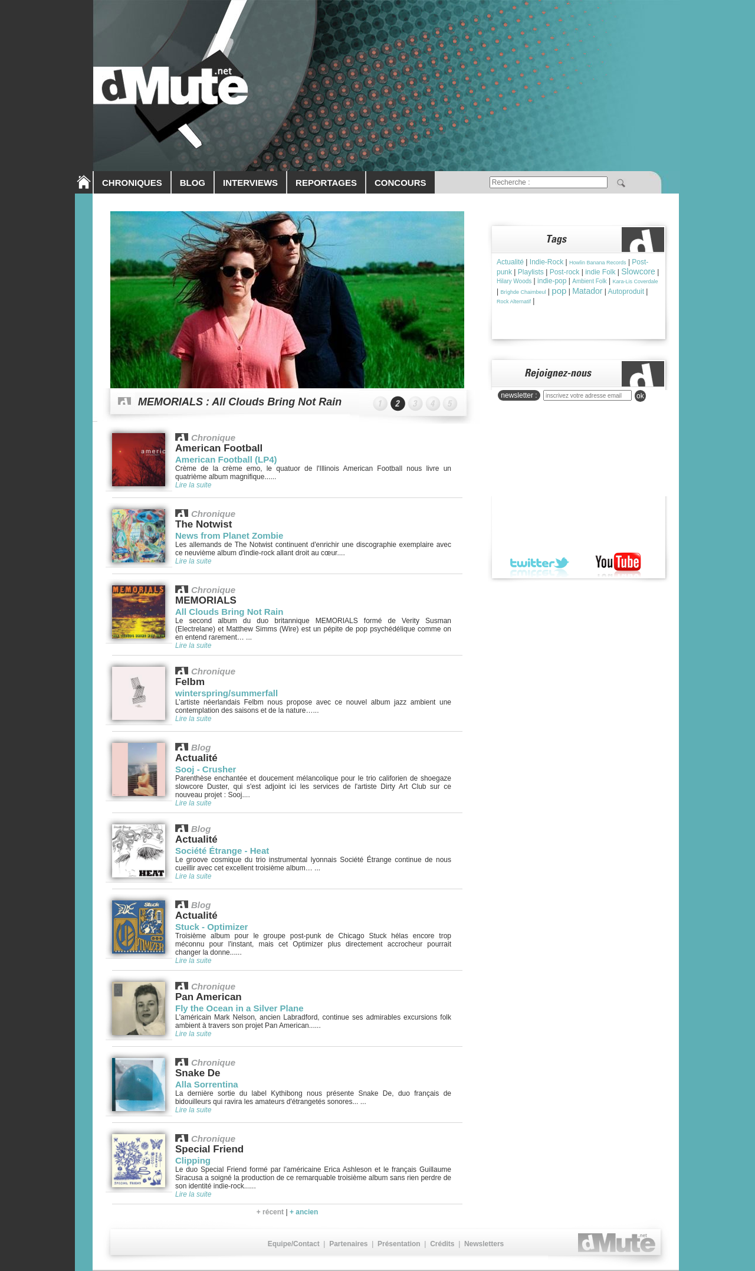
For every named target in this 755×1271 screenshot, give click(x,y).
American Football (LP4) (226, 459)
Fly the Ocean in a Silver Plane (239, 1008)
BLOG (192, 183)
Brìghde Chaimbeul (523, 292)
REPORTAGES (326, 183)
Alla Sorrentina (206, 1084)
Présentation (399, 1244)
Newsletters (484, 1244)
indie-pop (551, 281)
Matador (587, 291)
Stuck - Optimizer (211, 927)
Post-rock (565, 272)
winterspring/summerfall (226, 693)
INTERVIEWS (250, 183)
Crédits (442, 1244)
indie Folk (600, 272)
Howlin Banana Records (597, 263)
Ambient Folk (589, 281)
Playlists (531, 272)
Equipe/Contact (294, 1244)
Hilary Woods (514, 281)
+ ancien (304, 1212)
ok (640, 396)
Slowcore (638, 271)
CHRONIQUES (132, 183)
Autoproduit (626, 291)
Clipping (193, 1160)
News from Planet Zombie (229, 535)
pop (559, 291)
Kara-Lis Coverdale (635, 281)
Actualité (510, 262)
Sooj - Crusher (205, 769)
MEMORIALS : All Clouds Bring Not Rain (240, 402)
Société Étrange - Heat (222, 851)
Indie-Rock (546, 262)
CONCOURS (400, 183)
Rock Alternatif (514, 301)
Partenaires (348, 1244)
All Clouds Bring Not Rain (229, 612)
